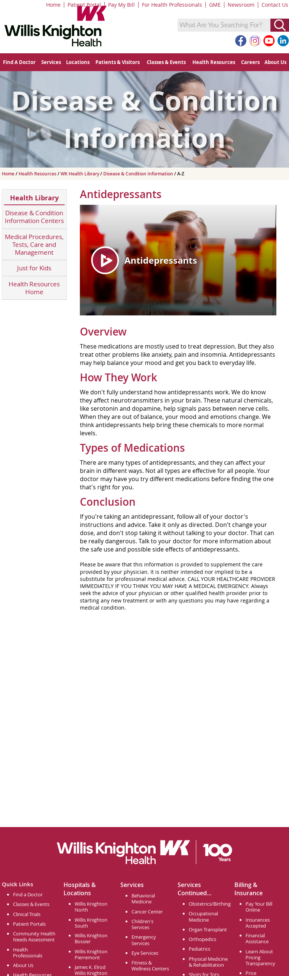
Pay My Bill (121, 4)
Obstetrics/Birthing (210, 903)
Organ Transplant (208, 929)
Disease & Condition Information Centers (34, 217)
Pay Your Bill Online (259, 906)
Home (53, 4)
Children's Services (142, 924)
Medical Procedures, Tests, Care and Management (34, 245)
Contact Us (275, 4)
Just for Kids (34, 268)
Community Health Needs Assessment (34, 936)
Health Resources (213, 62)
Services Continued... (194, 889)
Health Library (34, 198)
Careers (250, 62)
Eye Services (144, 953)
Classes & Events (166, 62)
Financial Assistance (257, 938)
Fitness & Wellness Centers (150, 965)
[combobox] (224, 25)
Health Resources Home (34, 288)
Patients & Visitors (117, 62)
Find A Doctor (19, 62)
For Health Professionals (172, 4)
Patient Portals (29, 924)
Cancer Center (147, 911)
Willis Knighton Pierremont (91, 954)
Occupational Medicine (203, 916)
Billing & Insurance (248, 889)
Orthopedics (202, 939)
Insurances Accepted (258, 922)
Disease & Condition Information (138, 174)
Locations (78, 62)
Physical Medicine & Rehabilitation (208, 962)
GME (215, 4)
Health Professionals (27, 952)
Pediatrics (199, 948)
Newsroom (241, 4)
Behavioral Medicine (143, 898)
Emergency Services (143, 940)
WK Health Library (80, 174)
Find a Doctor (28, 894)
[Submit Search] (279, 25)
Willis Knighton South (91, 922)
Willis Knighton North (91, 906)
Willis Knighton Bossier (91, 938)
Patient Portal (84, 4)
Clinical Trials (26, 914)
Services (51, 62)
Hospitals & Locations (80, 889)
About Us (275, 62)
